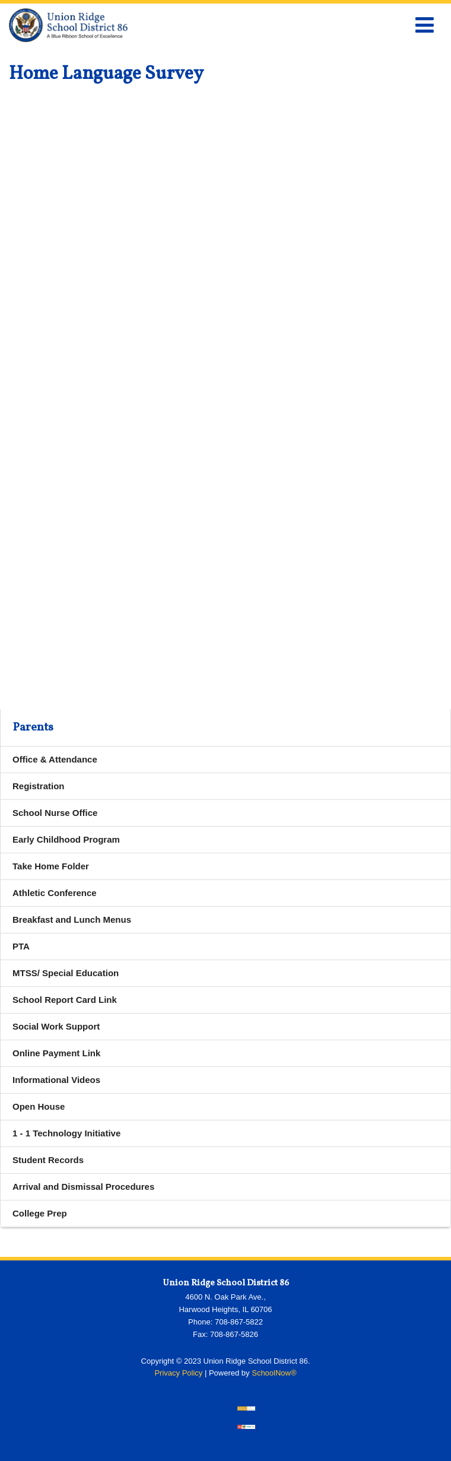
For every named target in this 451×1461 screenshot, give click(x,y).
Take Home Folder (50, 866)
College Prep (39, 1213)
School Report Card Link (82, 1002)
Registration (38, 786)
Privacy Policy (178, 1372)
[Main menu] (424, 24)
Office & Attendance (54, 759)
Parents (32, 727)
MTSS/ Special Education (65, 973)
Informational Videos (56, 1080)
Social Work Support (56, 1026)
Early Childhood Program (66, 839)
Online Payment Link (73, 1056)
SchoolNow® (274, 1372)
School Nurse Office (54, 813)
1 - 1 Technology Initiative (66, 1133)
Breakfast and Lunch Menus (71, 919)
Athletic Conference (54, 893)
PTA (21, 946)
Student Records (48, 1160)
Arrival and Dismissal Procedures (83, 1186)
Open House (38, 1106)
